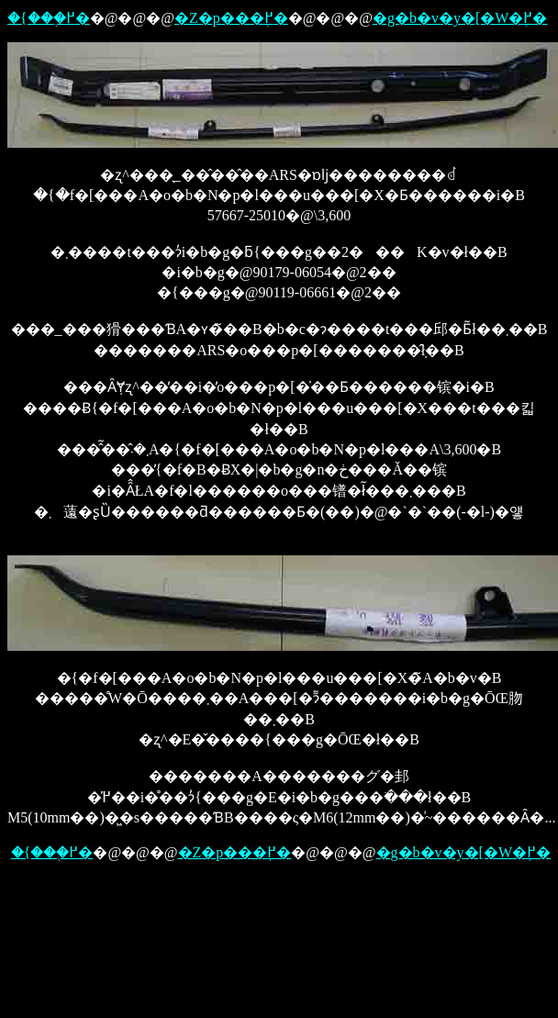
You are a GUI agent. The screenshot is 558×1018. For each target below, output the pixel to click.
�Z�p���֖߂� (231, 18)
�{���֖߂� (48, 18)
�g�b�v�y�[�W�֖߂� (460, 18)
